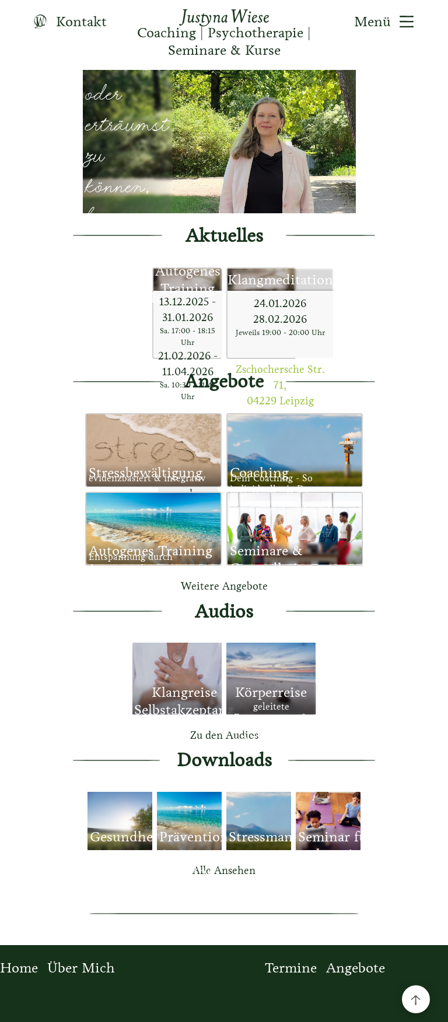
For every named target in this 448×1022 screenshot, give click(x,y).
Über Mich (81, 968)
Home (19, 968)
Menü (388, 21)
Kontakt (65, 21)
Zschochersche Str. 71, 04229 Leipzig (280, 385)
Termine (291, 968)
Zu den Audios (224, 735)
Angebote (355, 968)
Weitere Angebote (224, 586)
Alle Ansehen (224, 870)
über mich (128, 297)
